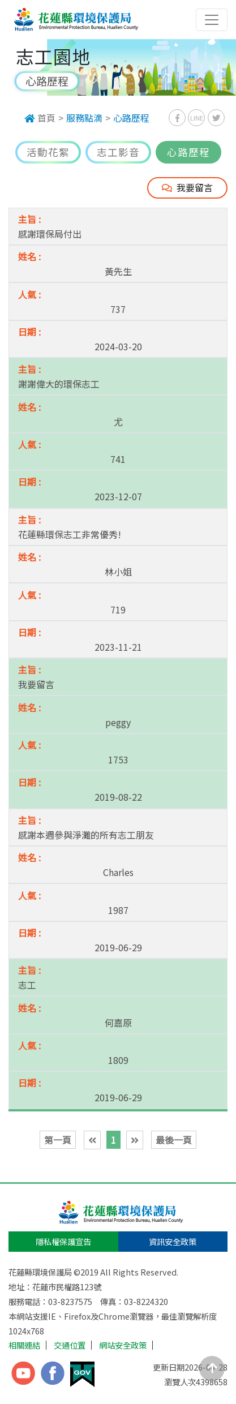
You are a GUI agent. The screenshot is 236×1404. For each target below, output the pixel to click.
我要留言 (187, 187)
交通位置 (69, 1345)
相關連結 (24, 1345)
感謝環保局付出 (49, 233)
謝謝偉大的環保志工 (59, 383)
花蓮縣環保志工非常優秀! (69, 534)
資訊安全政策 (172, 1241)
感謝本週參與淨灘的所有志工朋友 (86, 834)
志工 (27, 984)
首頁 (39, 117)
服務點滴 (84, 117)
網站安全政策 (123, 1345)
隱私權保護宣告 (63, 1241)
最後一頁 (174, 1140)
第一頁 (57, 1140)
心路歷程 (131, 117)
